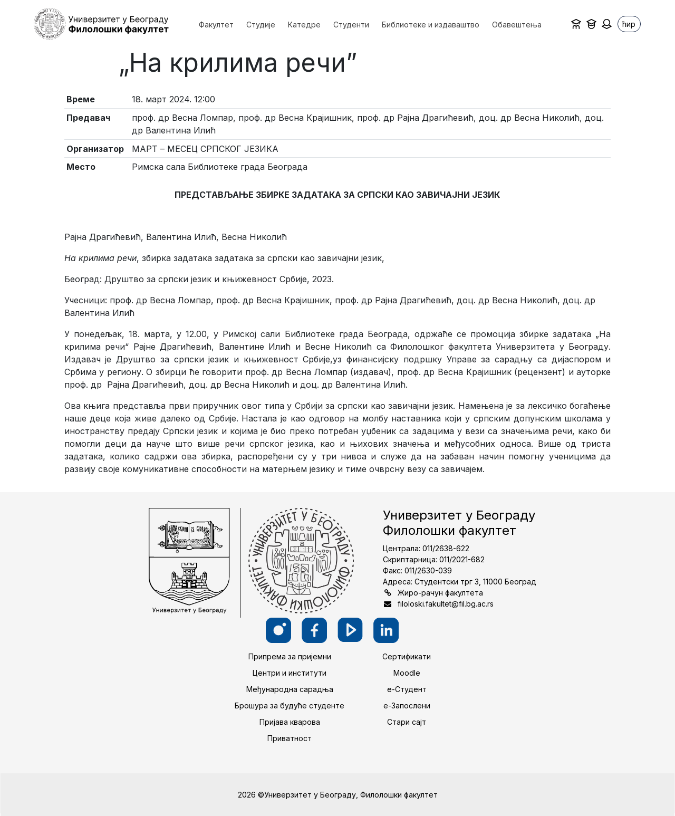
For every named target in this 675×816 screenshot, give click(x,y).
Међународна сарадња (289, 689)
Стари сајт (406, 721)
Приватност (289, 738)
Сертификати (406, 656)
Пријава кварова (289, 721)
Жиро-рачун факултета (440, 592)
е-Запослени (406, 705)
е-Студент (407, 689)
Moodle (406, 672)
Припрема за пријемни (289, 656)
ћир (628, 24)
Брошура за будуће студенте (289, 705)
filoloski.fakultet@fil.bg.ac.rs (446, 603)
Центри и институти (289, 672)
